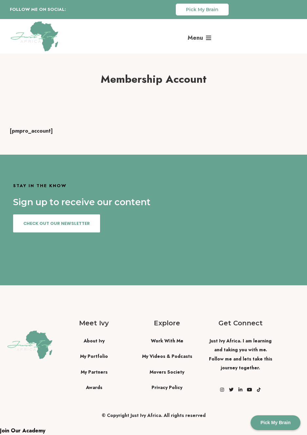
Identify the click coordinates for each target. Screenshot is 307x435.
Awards (94, 387)
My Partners (94, 372)
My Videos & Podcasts (167, 356)
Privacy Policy (167, 387)
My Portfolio (94, 356)
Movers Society (167, 372)
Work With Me (167, 340)
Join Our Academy (22, 430)
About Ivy (94, 340)
